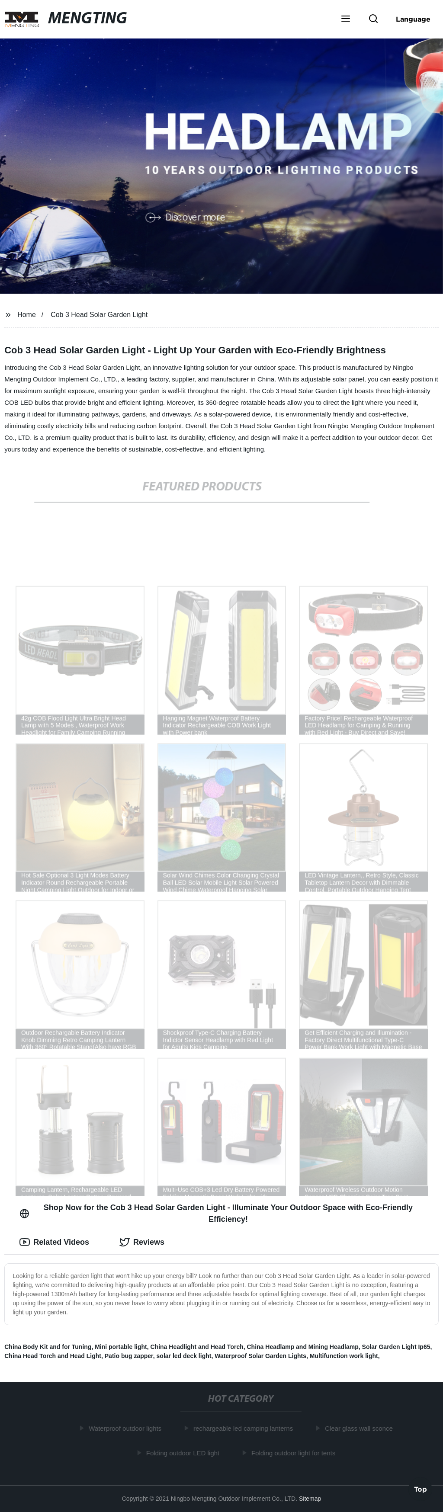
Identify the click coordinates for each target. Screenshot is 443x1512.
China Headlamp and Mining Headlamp (303, 1346)
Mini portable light (121, 1346)
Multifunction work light (344, 1355)
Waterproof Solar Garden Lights (260, 1355)
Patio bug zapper (129, 1355)
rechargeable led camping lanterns (245, 1428)
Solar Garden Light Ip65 (396, 1346)
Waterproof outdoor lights (126, 1428)
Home (26, 314)
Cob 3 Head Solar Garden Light (99, 314)
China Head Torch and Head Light (52, 1355)
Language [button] (413, 19)
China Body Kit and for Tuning (47, 1346)
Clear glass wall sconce (361, 1428)
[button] (346, 19)
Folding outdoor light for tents (295, 1452)
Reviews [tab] (141, 1242)
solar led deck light (184, 1355)
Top (420, 1489)
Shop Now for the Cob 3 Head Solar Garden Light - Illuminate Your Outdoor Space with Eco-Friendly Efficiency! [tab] (216, 1213)
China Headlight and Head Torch (197, 1346)
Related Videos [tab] (54, 1242)
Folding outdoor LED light (184, 1452)
